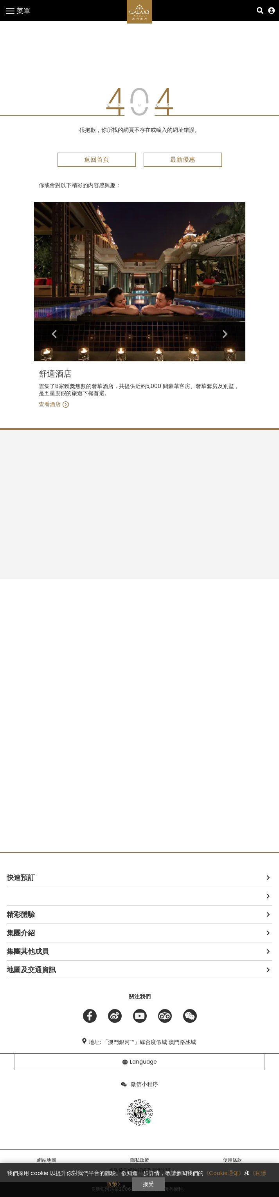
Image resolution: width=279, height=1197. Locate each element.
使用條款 (232, 1160)
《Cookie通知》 (223, 1173)
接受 (148, 1184)
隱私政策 (139, 1160)
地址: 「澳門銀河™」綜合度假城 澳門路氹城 (142, 1042)
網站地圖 (46, 1160)
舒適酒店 (55, 374)
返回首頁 (96, 159)
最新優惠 (182, 159)
